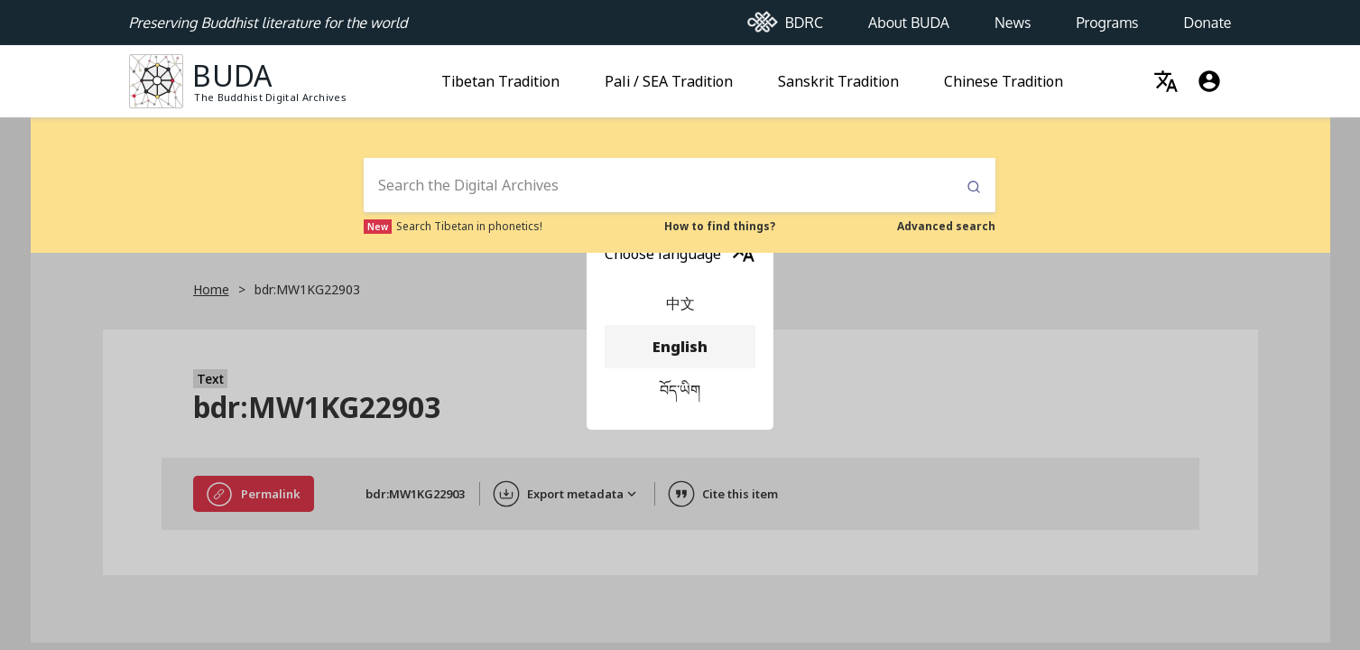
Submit (974, 187)
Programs (1108, 17)
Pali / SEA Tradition (669, 76)
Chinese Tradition (1003, 76)
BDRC (785, 17)
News (1013, 17)
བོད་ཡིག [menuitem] (680, 390)
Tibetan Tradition (500, 76)
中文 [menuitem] (680, 303)
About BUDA (908, 17)
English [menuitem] (680, 346)
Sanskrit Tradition (838, 76)
